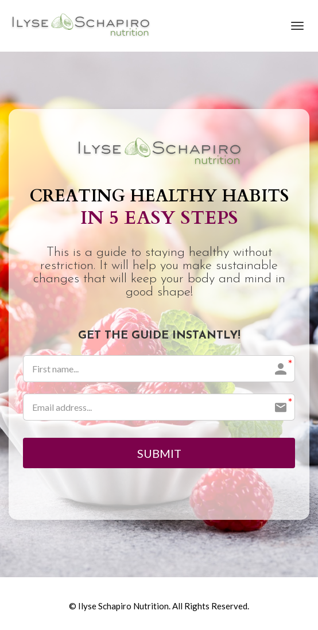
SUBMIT (159, 453)
